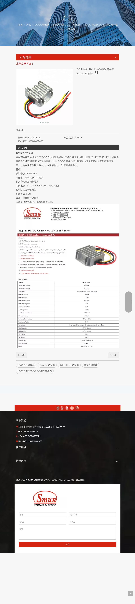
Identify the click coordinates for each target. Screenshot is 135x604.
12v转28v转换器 (26, 365)
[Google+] (62, 408)
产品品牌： (69, 137)
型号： (21, 137)
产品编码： (23, 141)
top (130, 593)
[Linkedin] (67, 408)
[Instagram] (77, 408)
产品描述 (22, 147)
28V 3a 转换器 (47, 365)
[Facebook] (57, 408)
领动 (72, 480)
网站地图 (80, 480)
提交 (67, 544)
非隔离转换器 (90, 365)
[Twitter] (72, 408)
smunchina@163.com (30, 441)
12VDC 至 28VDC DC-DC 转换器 (35, 371)
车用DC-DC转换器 (69, 365)
